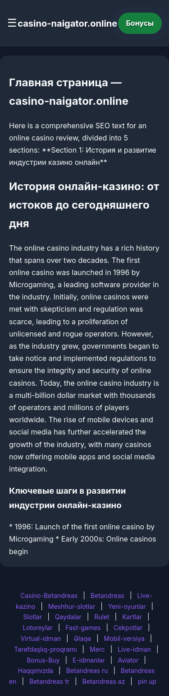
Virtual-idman (41, 638)
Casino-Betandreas (49, 595)
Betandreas (107, 595)
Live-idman (134, 649)
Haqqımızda (35, 670)
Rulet (101, 617)
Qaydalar (68, 617)
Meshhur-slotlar (71, 606)
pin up (147, 681)
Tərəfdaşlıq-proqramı (45, 649)
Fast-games (82, 627)
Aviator (128, 660)
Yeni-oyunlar (127, 606)
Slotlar (32, 617)
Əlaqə (82, 638)
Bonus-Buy (43, 660)
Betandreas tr (49, 681)
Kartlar (132, 617)
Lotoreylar (38, 627)
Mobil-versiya (124, 638)
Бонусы (140, 23)
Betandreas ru (87, 670)
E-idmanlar (89, 660)
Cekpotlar (128, 627)
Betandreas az (103, 681)
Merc (97, 649)
